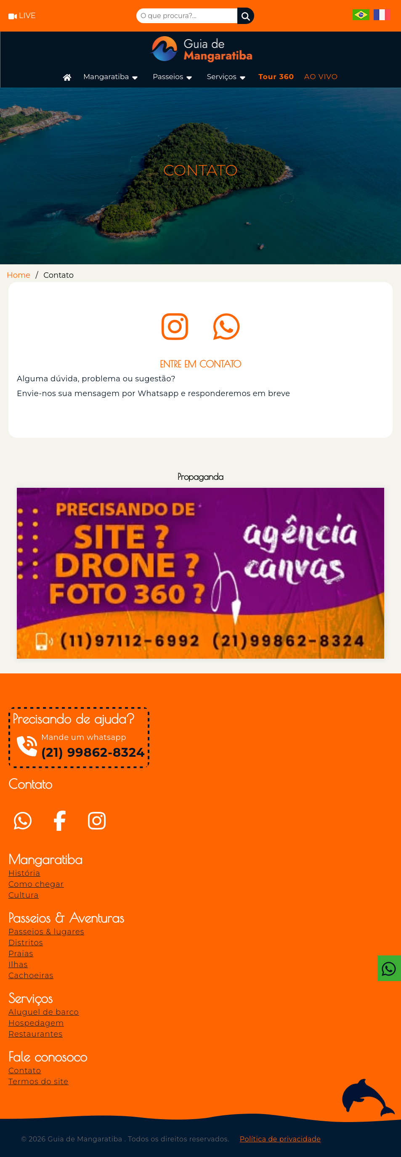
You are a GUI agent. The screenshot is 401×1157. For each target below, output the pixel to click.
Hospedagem (36, 1023)
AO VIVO (321, 76)
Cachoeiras (30, 975)
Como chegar (36, 884)
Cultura (23, 895)
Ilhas (18, 964)
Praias (20, 953)
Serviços (227, 77)
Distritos (25, 942)
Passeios (173, 77)
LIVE (22, 15)
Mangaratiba (111, 77)
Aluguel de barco (43, 1012)
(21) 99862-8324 (93, 752)
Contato (24, 1070)
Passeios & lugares (46, 931)
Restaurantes (35, 1034)
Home (18, 275)
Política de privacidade (280, 1139)
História (24, 873)
